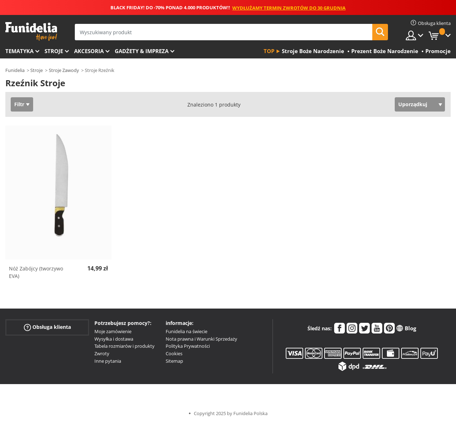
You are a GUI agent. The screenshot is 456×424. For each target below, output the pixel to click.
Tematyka (19, 51)
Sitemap (174, 361)
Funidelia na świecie (186, 331)
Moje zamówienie (112, 331)
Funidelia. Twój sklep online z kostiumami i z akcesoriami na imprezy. (31, 31)
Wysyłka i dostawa (113, 339)
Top (269, 51)
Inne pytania (107, 361)
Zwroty (101, 353)
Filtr (19, 104)
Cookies (174, 353)
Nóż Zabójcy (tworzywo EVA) (36, 272)
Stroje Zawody (64, 70)
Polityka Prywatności (188, 346)
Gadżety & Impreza (142, 51)
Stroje (54, 51)
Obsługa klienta (47, 327)
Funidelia (15, 70)
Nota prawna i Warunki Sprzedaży (201, 339)
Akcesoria (89, 51)
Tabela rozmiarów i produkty (124, 346)
